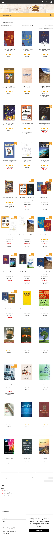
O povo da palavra (27, 384)
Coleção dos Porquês (45, 199)
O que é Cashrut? (9, 87)
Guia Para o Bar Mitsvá (45, 384)
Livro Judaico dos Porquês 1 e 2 (45, 236)
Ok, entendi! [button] (39, 530)
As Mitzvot (45, 458)
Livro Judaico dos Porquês (9, 50)
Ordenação (41, 28)
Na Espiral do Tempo (27, 87)
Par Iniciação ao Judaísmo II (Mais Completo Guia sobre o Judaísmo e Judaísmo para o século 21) (27, 199)
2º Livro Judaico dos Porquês (27, 50)
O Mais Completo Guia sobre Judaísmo (27, 125)
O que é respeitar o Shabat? (45, 50)
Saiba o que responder (27, 347)
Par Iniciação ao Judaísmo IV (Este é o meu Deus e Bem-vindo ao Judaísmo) (27, 236)
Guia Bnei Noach (27, 458)
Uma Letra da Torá (45, 421)
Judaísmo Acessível (27, 421)
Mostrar (46, 25)
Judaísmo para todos (45, 310)
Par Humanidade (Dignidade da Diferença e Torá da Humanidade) (9, 273)
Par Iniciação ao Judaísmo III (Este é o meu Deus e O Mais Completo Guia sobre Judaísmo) (9, 236)
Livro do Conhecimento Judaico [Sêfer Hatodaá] (9, 199)
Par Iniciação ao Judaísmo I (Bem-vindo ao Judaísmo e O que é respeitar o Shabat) (44, 273)
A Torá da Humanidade (45, 162)
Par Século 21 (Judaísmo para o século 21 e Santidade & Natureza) (27, 273)
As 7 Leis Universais (9, 458)
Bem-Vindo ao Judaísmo (45, 87)
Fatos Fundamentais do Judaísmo (27, 310)
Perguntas (45, 347)
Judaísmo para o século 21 (45, 125)
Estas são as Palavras (9, 421)
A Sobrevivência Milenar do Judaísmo (9, 162)
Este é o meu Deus (27, 162)
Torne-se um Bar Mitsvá (9, 384)
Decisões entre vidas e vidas (9, 347)
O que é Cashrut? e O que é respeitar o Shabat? (9, 310)
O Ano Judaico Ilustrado (9, 125)
